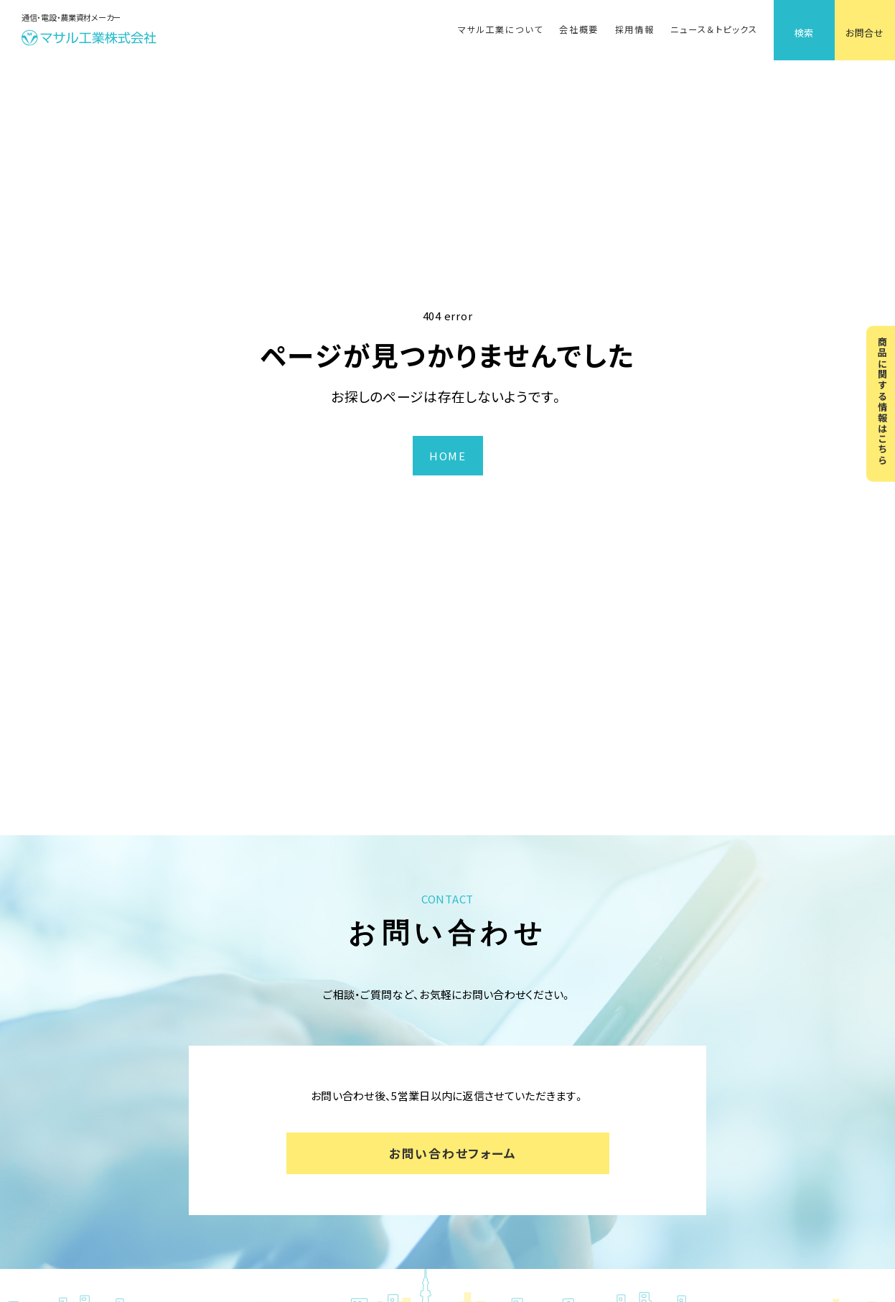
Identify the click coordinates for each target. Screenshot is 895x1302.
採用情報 (635, 29)
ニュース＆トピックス (713, 29)
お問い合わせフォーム (453, 1153)
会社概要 (579, 29)
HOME (447, 455)
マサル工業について (500, 29)
